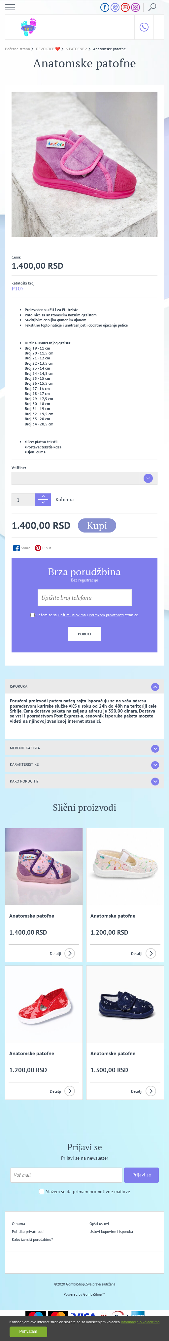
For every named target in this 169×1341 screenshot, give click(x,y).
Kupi (97, 525)
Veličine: (19, 467)
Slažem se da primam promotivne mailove (88, 1191)
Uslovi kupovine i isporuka (111, 1231)
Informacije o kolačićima (140, 1322)
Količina (64, 499)
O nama (18, 1223)
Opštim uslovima (72, 614)
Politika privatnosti (28, 1231)
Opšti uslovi (99, 1223)
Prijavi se (141, 1175)
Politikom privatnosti (106, 614)
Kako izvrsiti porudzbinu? (32, 1239)
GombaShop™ (94, 1294)
